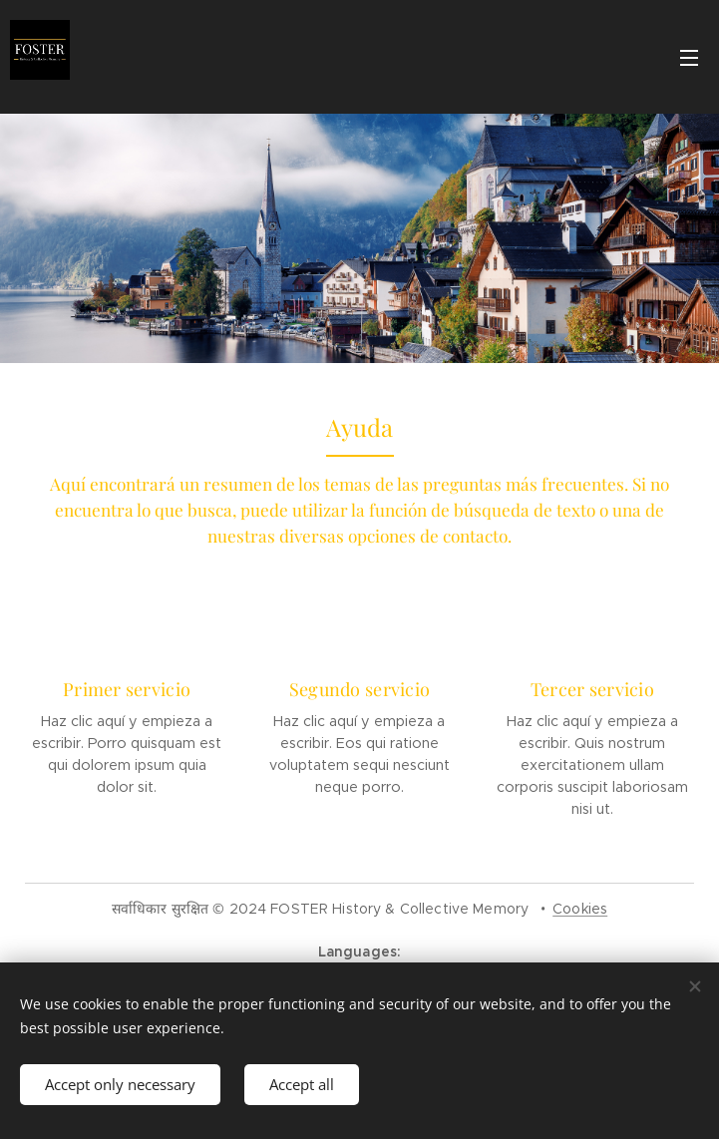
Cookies (579, 909)
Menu (689, 58)
